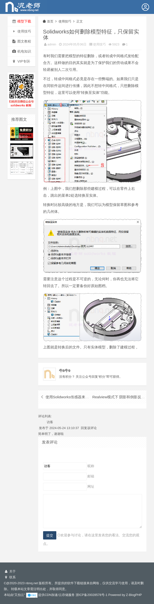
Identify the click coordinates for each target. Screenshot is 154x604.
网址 (90, 486)
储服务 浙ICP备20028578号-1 (86, 595)
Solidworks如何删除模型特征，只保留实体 (91, 35)
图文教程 (21, 41)
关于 (10, 571)
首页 (47, 21)
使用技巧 (21, 31)
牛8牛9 (65, 370)
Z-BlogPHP (134, 595)
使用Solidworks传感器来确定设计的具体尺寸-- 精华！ (89, 397)
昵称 (90, 466)
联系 (10, 577)
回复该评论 (89, 428)
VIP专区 (21, 61)
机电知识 (21, 51)
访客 (50, 422)
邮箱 (90, 476)
